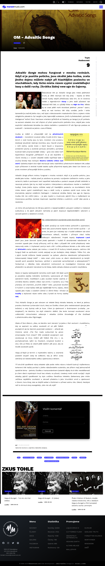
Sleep (64, 102)
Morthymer (90, 540)
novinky (33, 528)
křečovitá (22, 249)
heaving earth (72, 542)
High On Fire (78, 104)
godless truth (91, 532)
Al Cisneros (49, 457)
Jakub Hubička (61, 563)
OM (16, 297)
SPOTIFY (95, 2)
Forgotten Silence (93, 536)
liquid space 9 (72, 528)
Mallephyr (71, 549)
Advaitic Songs (28, 457)
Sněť (87, 548)
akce (31, 536)
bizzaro (77, 563)
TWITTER (88, 2)
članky (32, 532)
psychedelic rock (62, 457)
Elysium (88, 528)
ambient (83, 457)
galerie (32, 540)
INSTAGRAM (79, 2)
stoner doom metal (51, 461)
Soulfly (18, 294)
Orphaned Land (83, 237)
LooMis (83, 563)
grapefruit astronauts (71, 537)
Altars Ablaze (72, 546)
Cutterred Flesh (74, 532)
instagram (34, 548)
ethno (74, 457)
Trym (15, 48)
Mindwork (89, 544)
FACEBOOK (71, 2)
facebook (33, 544)
